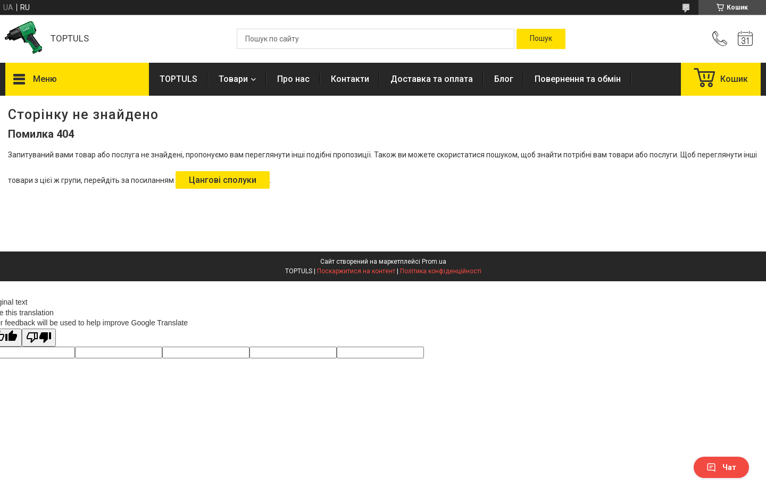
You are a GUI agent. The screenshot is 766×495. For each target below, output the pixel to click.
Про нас (293, 79)
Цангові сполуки (222, 180)
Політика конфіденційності (440, 271)
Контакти (350, 79)
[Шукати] (541, 39)
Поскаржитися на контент (356, 271)
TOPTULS (178, 79)
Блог (503, 79)
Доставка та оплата (431, 79)
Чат (721, 467)
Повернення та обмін (578, 79)
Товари (233, 79)
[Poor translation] (39, 338)
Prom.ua (434, 261)
